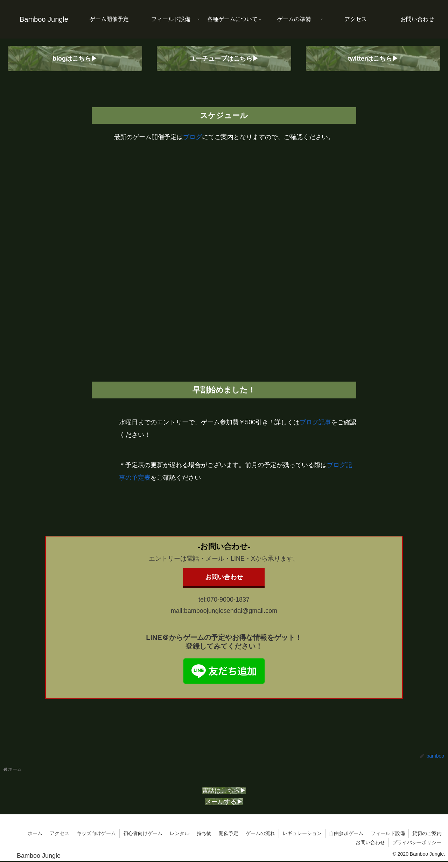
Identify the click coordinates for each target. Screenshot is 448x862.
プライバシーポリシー (416, 842)
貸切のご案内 (427, 833)
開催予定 (228, 833)
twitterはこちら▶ (373, 58)
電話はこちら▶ (224, 790)
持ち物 (204, 833)
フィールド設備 (388, 833)
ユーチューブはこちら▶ (224, 58)
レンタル (179, 833)
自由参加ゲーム (346, 833)
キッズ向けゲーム (96, 833)
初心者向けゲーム (142, 833)
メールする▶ (224, 801)
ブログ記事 (315, 422)
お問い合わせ (224, 577)
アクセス (59, 833)
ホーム (35, 833)
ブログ (192, 137)
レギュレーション (302, 833)
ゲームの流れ (260, 833)
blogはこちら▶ (74, 58)
